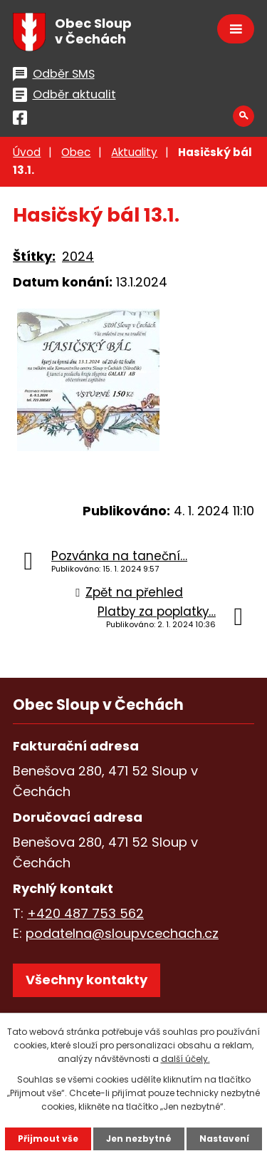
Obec (75, 152)
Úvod (27, 152)
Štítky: (34, 256)
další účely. (185, 1059)
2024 (78, 256)
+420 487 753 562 (85, 913)
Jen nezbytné (139, 1138)
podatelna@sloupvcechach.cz (122, 933)
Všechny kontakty (86, 980)
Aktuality (134, 152)
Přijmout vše (48, 1138)
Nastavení (224, 1138)
